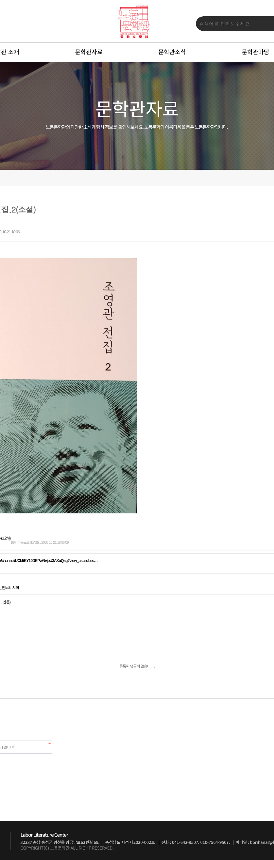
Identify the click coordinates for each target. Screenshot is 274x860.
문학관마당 (255, 52)
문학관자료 (89, 52)
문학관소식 (172, 52)
